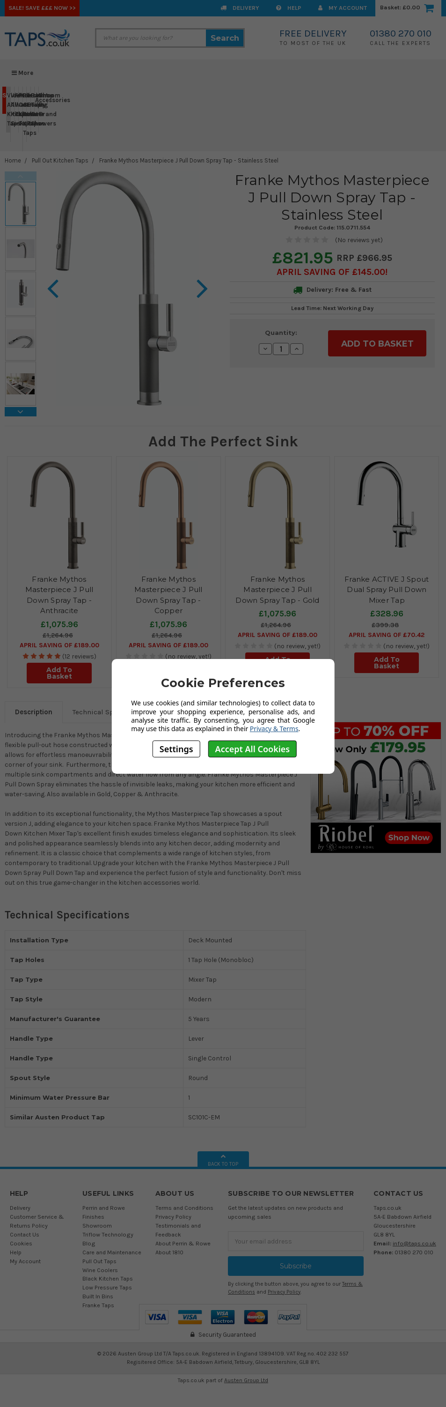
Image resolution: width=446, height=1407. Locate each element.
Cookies (21, 1243)
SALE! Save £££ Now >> (42, 7)
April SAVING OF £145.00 (331, 272)
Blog (88, 1243)
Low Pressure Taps (107, 1287)
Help (288, 7)
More (22, 72)
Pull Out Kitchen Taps (20, 109)
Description (33, 712)
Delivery (239, 7)
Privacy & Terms (274, 728)
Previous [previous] (21, 176)
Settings (176, 749)
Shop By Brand (40, 109)
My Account (342, 7)
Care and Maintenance (111, 1252)
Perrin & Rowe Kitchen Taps (24, 118)
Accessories (36, 100)
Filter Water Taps (16, 105)
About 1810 (169, 1252)
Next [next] (21, 411)
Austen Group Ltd (246, 1380)
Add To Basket (59, 673)
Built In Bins (97, 1296)
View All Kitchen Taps (8, 109)
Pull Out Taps (99, 1261)
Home (13, 160)
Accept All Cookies (252, 749)
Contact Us (24, 1234)
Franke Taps (98, 1305)
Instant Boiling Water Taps (28, 113)
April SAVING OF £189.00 (59, 645)
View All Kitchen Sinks (12, 113)
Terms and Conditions (184, 1207)
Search (225, 38)
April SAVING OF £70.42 (386, 635)
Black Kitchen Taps (107, 1278)
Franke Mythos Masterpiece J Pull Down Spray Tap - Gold (277, 590)
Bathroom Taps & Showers (32, 109)
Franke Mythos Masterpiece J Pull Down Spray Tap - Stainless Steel (188, 160)
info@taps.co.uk (414, 1243)
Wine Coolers (100, 1270)
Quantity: (281, 332)
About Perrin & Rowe (183, 1243)
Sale (4, 99)
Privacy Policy (173, 1216)
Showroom (97, 1225)
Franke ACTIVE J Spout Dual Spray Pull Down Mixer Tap (386, 590)
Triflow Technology (107, 1234)
